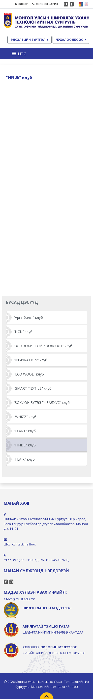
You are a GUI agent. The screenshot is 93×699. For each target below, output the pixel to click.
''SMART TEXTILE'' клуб (33, 388)
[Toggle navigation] (20, 53)
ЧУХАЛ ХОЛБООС (71, 40)
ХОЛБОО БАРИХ (45, 4)
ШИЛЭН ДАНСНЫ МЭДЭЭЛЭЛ (47, 608)
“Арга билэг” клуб (28, 317)
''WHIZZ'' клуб (25, 416)
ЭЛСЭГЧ (22, 4)
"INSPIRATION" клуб (30, 360)
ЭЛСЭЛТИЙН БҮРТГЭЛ (29, 40)
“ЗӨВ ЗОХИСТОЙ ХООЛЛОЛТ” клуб (43, 345)
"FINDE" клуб (25, 445)
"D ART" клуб (25, 431)
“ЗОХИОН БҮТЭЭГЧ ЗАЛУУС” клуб (42, 402)
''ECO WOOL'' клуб (29, 374)
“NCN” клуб (23, 331)
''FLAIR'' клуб (24, 459)
